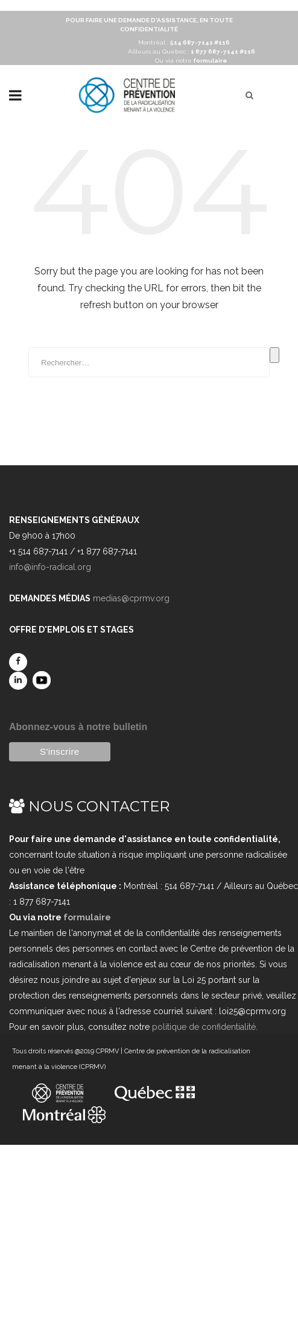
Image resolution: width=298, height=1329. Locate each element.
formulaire (87, 917)
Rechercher (274, 355)
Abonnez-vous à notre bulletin (78, 727)
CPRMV (107, 1051)
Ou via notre (191, 60)
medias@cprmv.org (131, 598)
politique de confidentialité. (205, 1027)
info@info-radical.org (50, 567)
